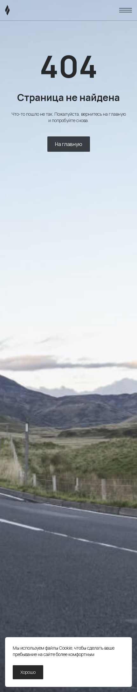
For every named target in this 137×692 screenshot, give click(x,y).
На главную (68, 144)
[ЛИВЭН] (19, 10)
